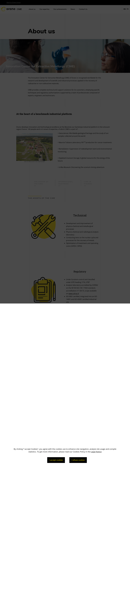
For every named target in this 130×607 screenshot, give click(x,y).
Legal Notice (96, 451)
